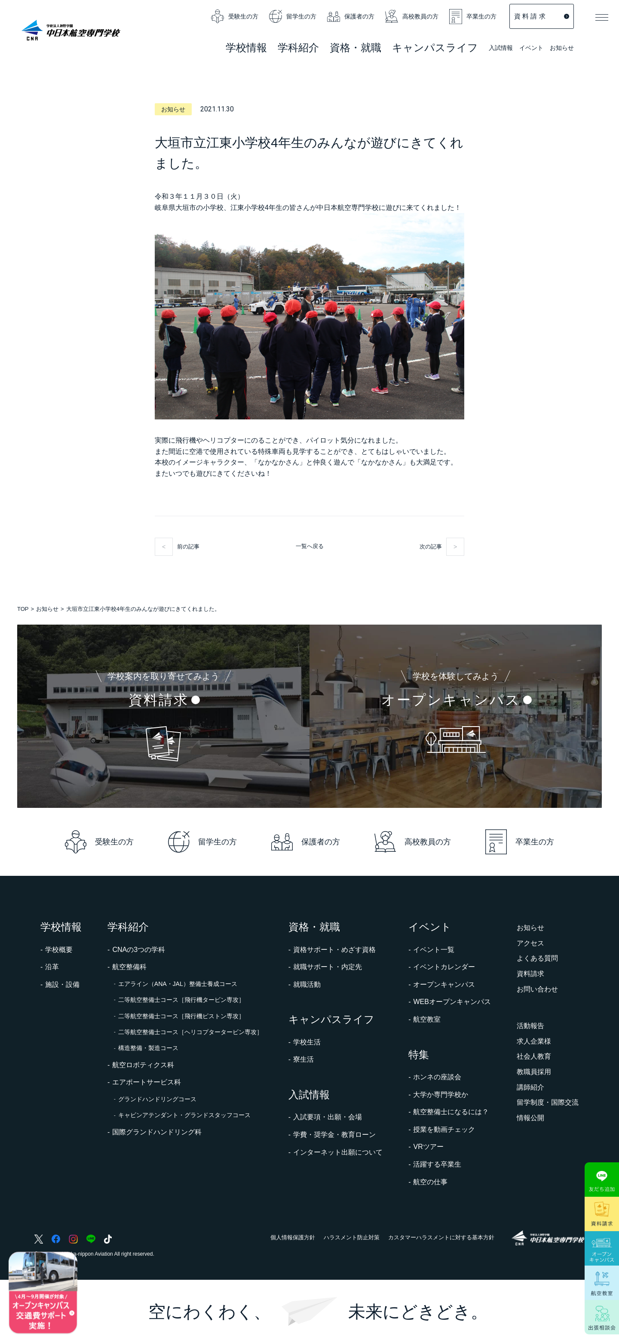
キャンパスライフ (331, 1019)
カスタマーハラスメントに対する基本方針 (441, 1237)
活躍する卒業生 (437, 1164)
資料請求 (530, 973)
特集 (418, 1054)
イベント (531, 48)
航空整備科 (129, 966)
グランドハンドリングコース (157, 1099)
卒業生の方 (472, 16)
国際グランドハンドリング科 (157, 1132)
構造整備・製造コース (148, 1047)
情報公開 (530, 1117)
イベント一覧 (433, 949)
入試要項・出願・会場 (327, 1117)
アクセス (530, 943)
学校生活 (307, 1042)
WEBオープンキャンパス (451, 1001)
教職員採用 (534, 1071)
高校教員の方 (411, 16)
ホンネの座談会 (437, 1077)
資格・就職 (314, 927)
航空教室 (427, 1019)
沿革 (52, 966)
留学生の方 (292, 16)
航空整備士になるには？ (451, 1111)
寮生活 (303, 1059)
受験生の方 (234, 16)
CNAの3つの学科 (138, 949)
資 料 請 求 (541, 16)
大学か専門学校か (440, 1094)
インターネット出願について (338, 1152)
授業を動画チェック (444, 1129)
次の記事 (431, 546)
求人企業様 (534, 1041)
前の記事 (188, 546)
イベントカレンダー (444, 966)
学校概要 (59, 949)
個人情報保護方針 (292, 1237)
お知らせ (562, 47)
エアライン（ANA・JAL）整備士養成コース (177, 983)
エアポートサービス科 (146, 1082)
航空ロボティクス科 (143, 1065)
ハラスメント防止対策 (352, 1237)
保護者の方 (350, 16)
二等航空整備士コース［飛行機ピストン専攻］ (181, 1016)
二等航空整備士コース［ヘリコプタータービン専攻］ (190, 1032)
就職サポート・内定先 (327, 966)
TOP (23, 609)
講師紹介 (530, 1087)
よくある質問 (537, 958)
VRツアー (428, 1146)
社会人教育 (534, 1056)
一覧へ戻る (310, 546)
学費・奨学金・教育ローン (334, 1134)
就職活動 (307, 984)
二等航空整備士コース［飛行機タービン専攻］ (181, 999)
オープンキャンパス (444, 984)
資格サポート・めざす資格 (334, 949)
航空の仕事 (430, 1182)
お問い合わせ (537, 989)
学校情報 (61, 927)
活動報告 (530, 1025)
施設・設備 (62, 984)
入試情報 (501, 48)
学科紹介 (298, 49)
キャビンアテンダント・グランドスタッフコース (184, 1115)
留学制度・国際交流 (548, 1102)
